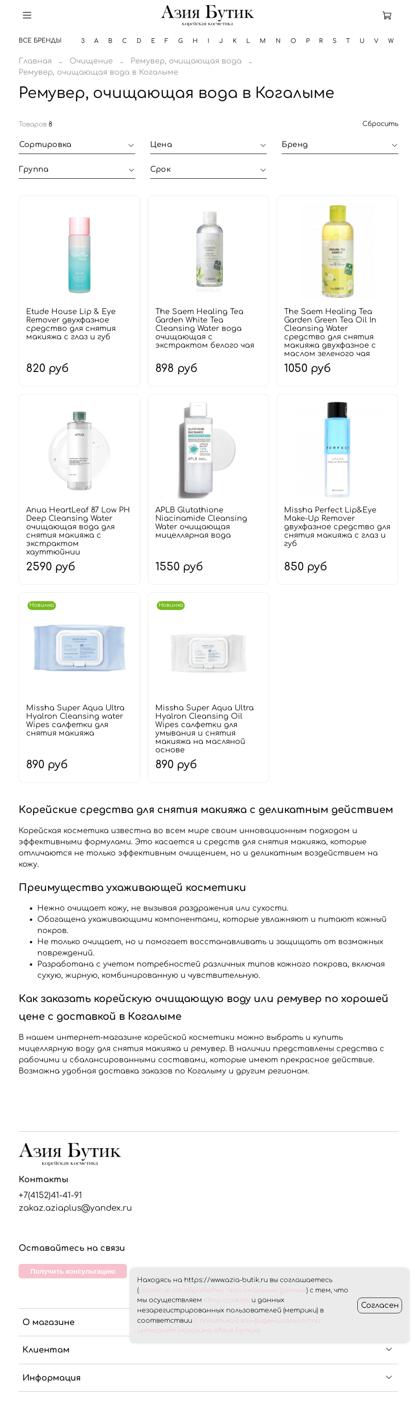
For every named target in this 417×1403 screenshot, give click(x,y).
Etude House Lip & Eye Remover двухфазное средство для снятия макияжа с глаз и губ (71, 324)
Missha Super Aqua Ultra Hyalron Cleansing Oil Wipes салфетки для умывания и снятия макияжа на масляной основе (204, 729)
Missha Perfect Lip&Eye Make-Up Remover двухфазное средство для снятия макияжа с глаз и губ (337, 527)
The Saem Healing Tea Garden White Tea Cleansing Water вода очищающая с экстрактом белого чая (204, 329)
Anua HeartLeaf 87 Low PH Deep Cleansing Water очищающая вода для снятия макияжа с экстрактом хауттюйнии (78, 531)
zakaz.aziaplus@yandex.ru (75, 1208)
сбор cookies (227, 1300)
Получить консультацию (72, 1271)
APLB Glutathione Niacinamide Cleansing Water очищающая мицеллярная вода (201, 523)
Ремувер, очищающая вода (186, 61)
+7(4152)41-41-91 (50, 1195)
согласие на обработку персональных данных (222, 1290)
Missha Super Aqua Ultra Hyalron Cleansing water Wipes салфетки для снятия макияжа (75, 720)
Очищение (91, 61)
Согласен (380, 1305)
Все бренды (40, 40)
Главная (35, 61)
